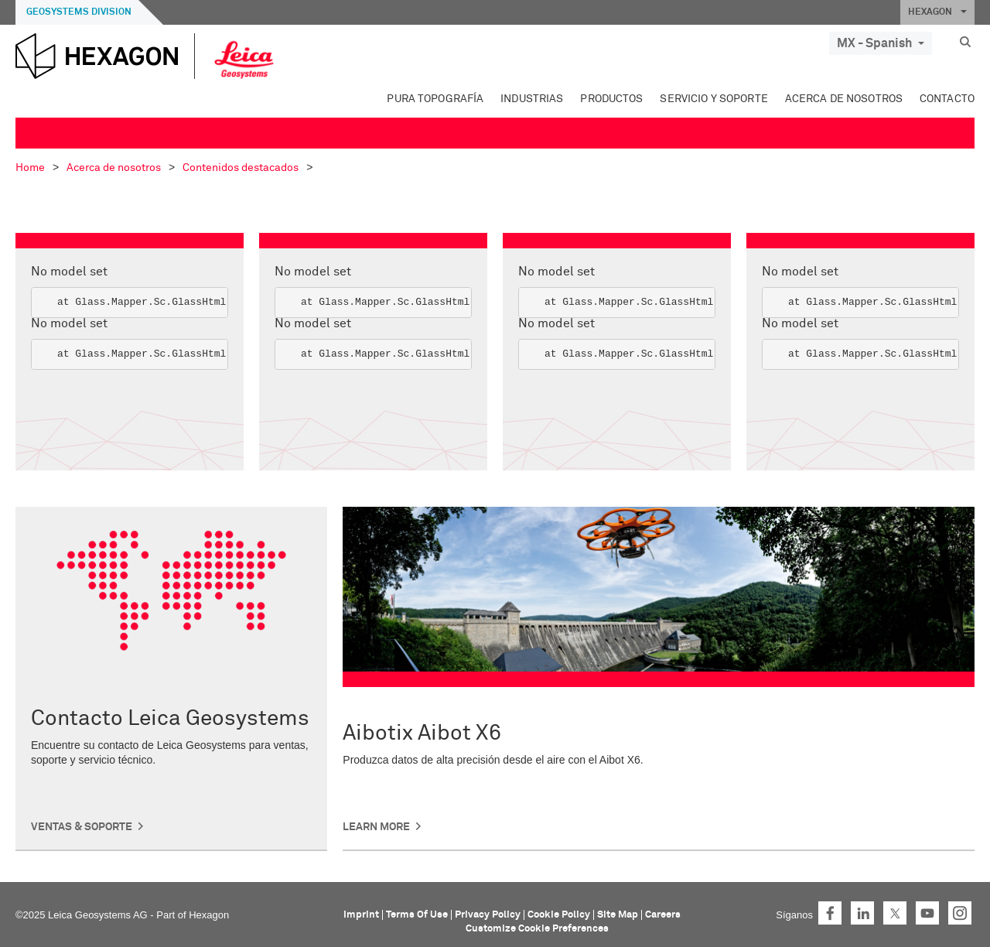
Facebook (830, 913)
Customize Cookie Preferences (537, 929)
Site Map (617, 915)
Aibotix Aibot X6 (422, 733)
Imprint (361, 915)
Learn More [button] (376, 827)
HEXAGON (937, 12)
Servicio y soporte (713, 99)
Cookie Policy (558, 915)
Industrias (531, 99)
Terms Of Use (417, 915)
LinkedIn (862, 913)
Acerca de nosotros (844, 99)
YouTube (927, 913)
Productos (611, 99)
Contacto (947, 99)
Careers (663, 915)
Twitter (894, 913)
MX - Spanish (880, 43)
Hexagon (209, 915)
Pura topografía (435, 99)
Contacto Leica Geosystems (170, 719)
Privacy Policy (488, 915)
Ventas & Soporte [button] (81, 827)
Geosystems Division (78, 12)
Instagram (959, 913)
